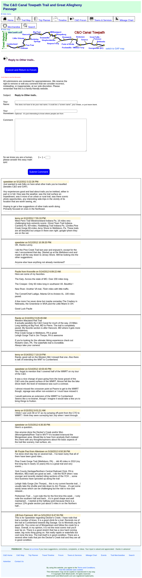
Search (131, 555)
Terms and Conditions (86, 568)
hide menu (6, 14)
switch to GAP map (115, 48)
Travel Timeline (48, 555)
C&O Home (7, 555)
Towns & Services (75, 555)
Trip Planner (33, 555)
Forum (61, 555)
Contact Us (19, 561)
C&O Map (20, 555)
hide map (5, 29)
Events (104, 555)
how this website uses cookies (71, 570)
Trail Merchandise (118, 555)
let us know (34, 549)
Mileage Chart (91, 555)
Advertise (7, 561)
